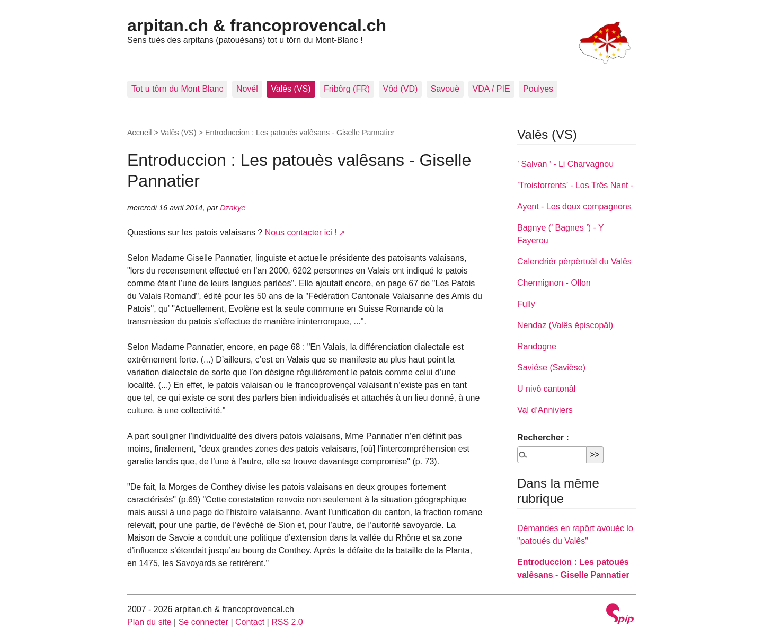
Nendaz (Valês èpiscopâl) (565, 325)
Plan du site (149, 622)
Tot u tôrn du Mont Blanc (177, 88)
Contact (249, 622)
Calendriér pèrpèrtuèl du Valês (574, 261)
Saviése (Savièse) (551, 367)
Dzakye (232, 208)
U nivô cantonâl (546, 388)
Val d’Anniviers (545, 409)
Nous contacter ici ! (301, 232)
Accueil (139, 132)
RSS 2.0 (287, 622)
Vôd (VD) (400, 88)
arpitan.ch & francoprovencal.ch (256, 25)
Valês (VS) (290, 88)
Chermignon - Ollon (554, 282)
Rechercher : (543, 437)
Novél (247, 88)
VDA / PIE (491, 88)
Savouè (445, 88)
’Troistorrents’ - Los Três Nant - (575, 185)
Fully (526, 303)
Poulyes (538, 88)
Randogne (536, 346)
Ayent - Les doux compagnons (574, 206)
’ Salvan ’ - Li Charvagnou (565, 164)
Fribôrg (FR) (347, 88)
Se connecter (203, 622)
